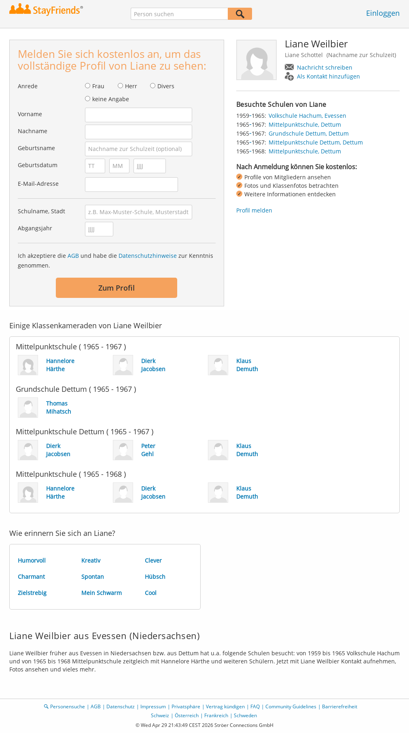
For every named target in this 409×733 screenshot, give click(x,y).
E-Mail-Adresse (38, 183)
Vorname (30, 114)
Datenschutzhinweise (148, 255)
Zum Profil (116, 288)
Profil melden (254, 210)
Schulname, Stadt (41, 211)
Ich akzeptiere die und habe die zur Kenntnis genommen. (115, 260)
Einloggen (383, 13)
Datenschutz (120, 706)
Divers (165, 86)
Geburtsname (36, 148)
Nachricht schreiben (324, 67)
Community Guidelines (290, 706)
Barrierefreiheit (339, 706)
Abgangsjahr (35, 228)
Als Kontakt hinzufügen (328, 76)
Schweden (245, 715)
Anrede (28, 86)
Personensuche (67, 706)
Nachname (32, 131)
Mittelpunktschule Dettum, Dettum (316, 142)
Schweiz (160, 715)
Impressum (153, 706)
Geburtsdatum (37, 165)
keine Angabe (110, 99)
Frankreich (216, 715)
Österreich (187, 715)
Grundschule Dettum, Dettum (309, 133)
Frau (98, 86)
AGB (73, 255)
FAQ (255, 706)
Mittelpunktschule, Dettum (305, 124)
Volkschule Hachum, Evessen (307, 115)
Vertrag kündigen (225, 706)
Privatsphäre (186, 706)
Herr (131, 86)
